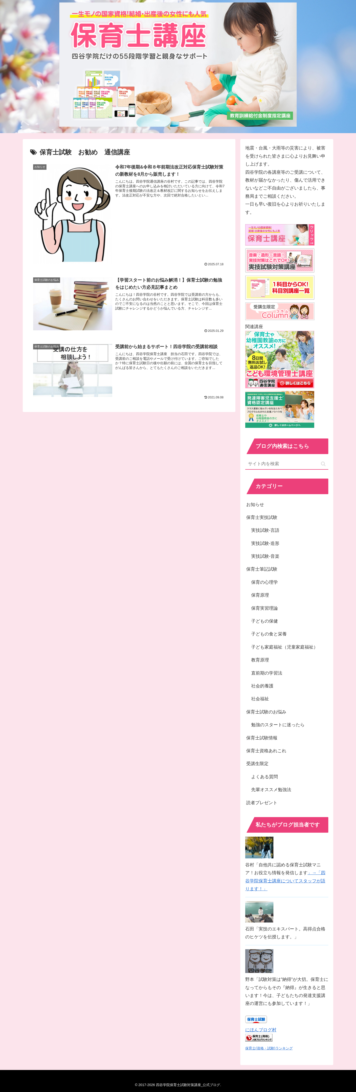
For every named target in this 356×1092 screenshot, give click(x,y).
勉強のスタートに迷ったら (278, 724)
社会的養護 (262, 685)
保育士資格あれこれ (266, 750)
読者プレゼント (261, 802)
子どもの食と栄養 (269, 633)
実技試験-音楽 (265, 556)
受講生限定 (257, 763)
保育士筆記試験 (261, 569)
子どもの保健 (264, 621)
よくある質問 (264, 776)
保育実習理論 (264, 608)
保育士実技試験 (261, 517)
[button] (323, 464)
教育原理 (260, 659)
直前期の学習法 (266, 673)
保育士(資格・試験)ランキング (269, 1048)
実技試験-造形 (265, 543)
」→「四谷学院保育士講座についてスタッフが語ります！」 (285, 880)
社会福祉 (260, 698)
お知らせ (255, 504)
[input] (286, 464)
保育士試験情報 (261, 737)
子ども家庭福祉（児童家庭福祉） (284, 647)
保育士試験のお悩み (266, 711)
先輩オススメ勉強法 (271, 789)
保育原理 (260, 595)
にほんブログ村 (260, 1029)
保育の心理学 (264, 582)
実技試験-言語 (265, 530)
